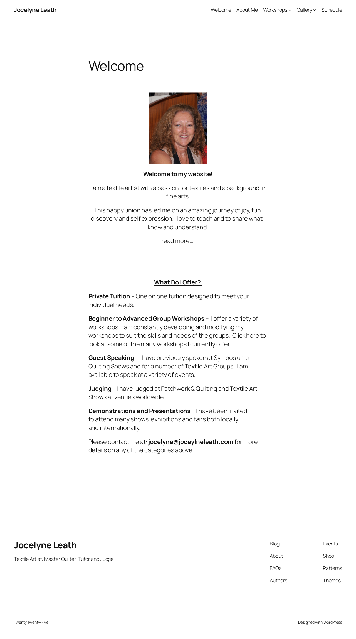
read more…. (178, 241)
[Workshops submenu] (289, 9)
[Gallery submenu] (314, 9)
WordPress (332, 622)
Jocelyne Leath (35, 10)
